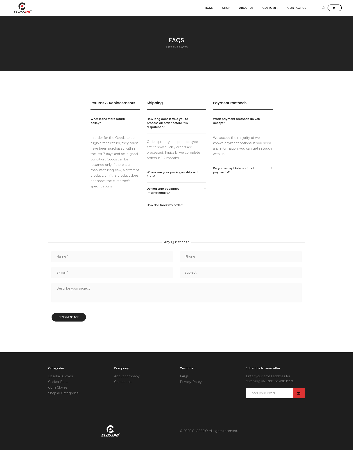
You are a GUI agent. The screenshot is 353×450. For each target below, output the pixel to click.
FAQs (184, 376)
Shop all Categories (63, 393)
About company (127, 376)
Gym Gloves (57, 387)
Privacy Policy (191, 382)
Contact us (122, 382)
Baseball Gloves (60, 376)
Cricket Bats (57, 382)
